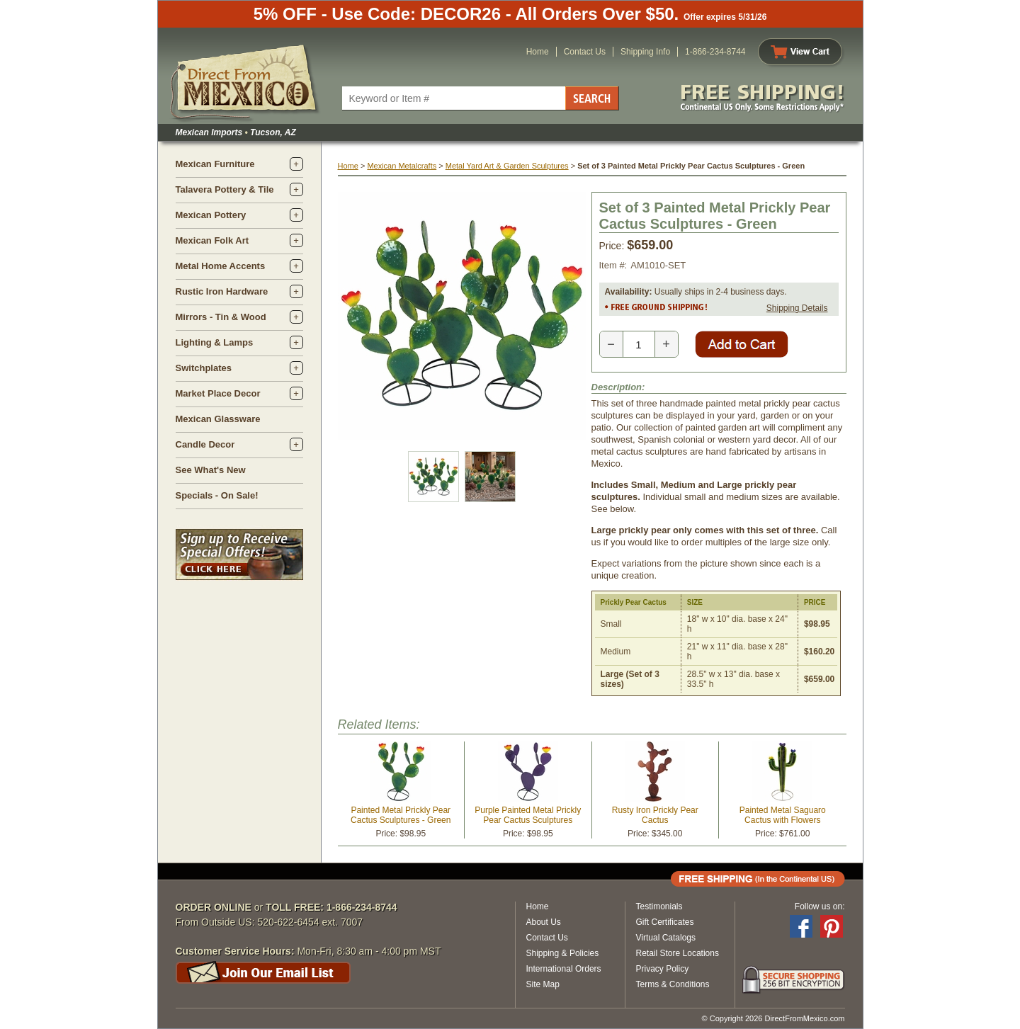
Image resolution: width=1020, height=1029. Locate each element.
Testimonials (659, 906)
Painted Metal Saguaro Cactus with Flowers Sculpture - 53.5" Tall (783, 820)
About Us (543, 922)
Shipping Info (645, 52)
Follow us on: (820, 906)
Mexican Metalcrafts (401, 165)
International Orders (563, 969)
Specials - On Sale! (217, 495)
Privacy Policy (662, 969)
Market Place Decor (218, 393)
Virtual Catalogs (666, 938)
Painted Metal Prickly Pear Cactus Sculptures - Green (400, 815)
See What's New (211, 470)
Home (537, 52)
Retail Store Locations (677, 953)
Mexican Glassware (218, 419)
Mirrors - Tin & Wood (221, 317)
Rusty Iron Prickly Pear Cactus (655, 815)
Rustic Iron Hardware (222, 291)
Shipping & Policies (562, 953)
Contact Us (585, 52)
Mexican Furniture (215, 164)
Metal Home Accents (221, 266)
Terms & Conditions (673, 984)
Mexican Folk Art (212, 240)
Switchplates (204, 368)
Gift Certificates (665, 922)
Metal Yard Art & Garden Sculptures (507, 165)
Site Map (543, 984)
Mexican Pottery (211, 215)
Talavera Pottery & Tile (225, 189)
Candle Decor (205, 444)
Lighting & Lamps (215, 342)
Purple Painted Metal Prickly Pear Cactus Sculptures (528, 815)
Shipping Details (797, 308)
